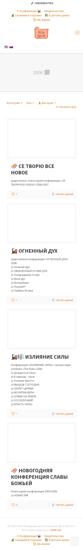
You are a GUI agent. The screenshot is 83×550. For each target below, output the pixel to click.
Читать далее (64, 194)
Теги (30, 103)
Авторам (47, 103)
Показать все (65, 106)
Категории (15, 103)
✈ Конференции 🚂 (29, 11)
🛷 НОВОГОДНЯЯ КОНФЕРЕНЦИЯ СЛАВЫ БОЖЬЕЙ (39, 477)
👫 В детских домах (57, 15)
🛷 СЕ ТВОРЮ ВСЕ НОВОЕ (32, 169)
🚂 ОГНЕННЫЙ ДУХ (34, 250)
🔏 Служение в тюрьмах (26, 15)
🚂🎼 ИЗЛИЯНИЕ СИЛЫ (40, 356)
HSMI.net (55, 530)
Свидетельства (54, 11)
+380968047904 (43, 3)
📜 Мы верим (41, 19)
